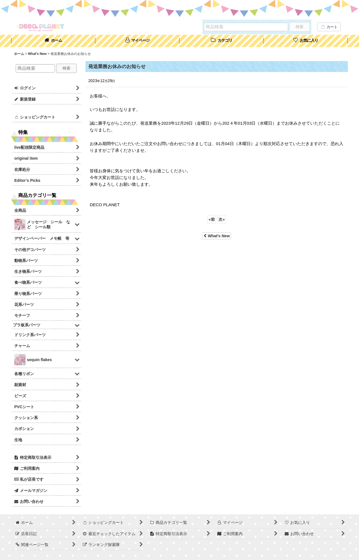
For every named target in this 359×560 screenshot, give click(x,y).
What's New (217, 236)
